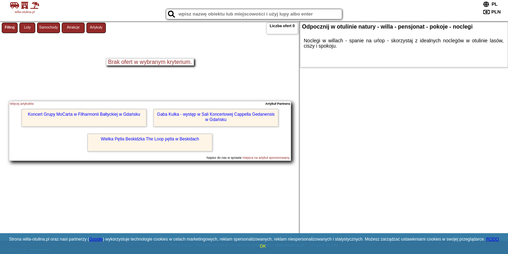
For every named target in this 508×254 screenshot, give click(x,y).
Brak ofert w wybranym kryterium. (150, 62)
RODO (492, 239)
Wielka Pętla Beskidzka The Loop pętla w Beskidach (150, 139)
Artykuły (96, 27)
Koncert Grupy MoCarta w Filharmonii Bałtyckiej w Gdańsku (84, 114)
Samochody (48, 27)
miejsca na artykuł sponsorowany (266, 157)
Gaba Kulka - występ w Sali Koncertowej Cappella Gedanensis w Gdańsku (216, 117)
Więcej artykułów (22, 103)
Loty (27, 27)
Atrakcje (73, 27)
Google (96, 239)
